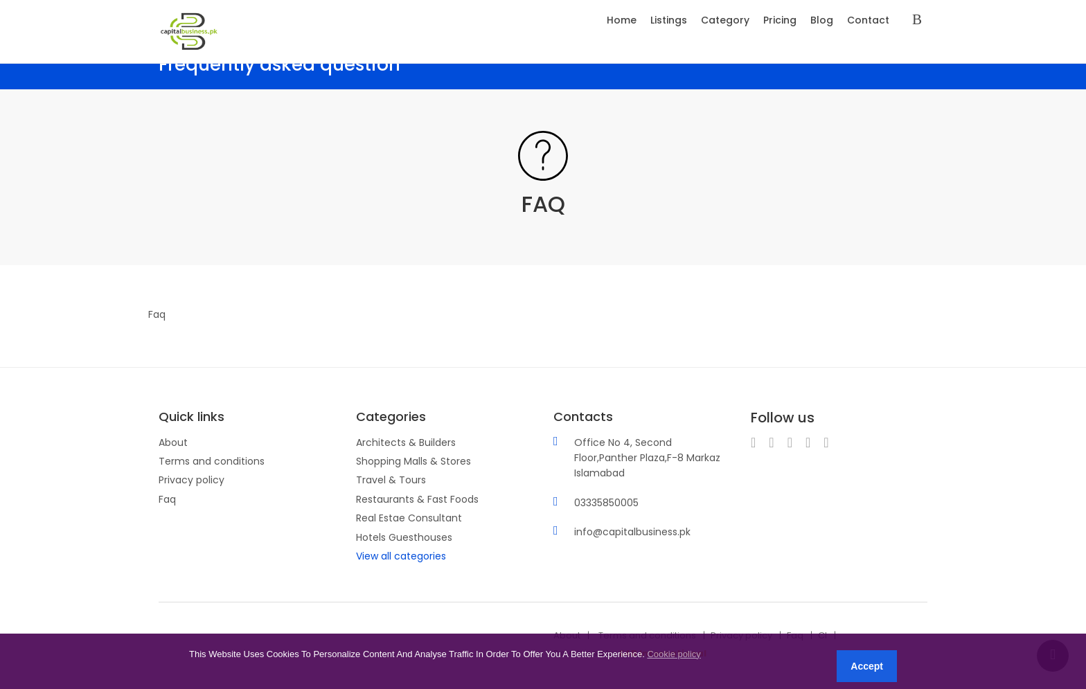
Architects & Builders (406, 442)
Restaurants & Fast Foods (417, 499)
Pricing (779, 20)
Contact (868, 20)
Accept (867, 666)
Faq (167, 499)
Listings (668, 20)
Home (622, 20)
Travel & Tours (391, 480)
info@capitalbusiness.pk (632, 532)
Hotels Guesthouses (404, 537)
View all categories (401, 556)
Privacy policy (191, 480)
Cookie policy (673, 654)
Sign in (919, 20)
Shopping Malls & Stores (413, 461)
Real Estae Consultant (409, 518)
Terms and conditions (212, 461)
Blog (821, 20)
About (173, 442)
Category (725, 20)
